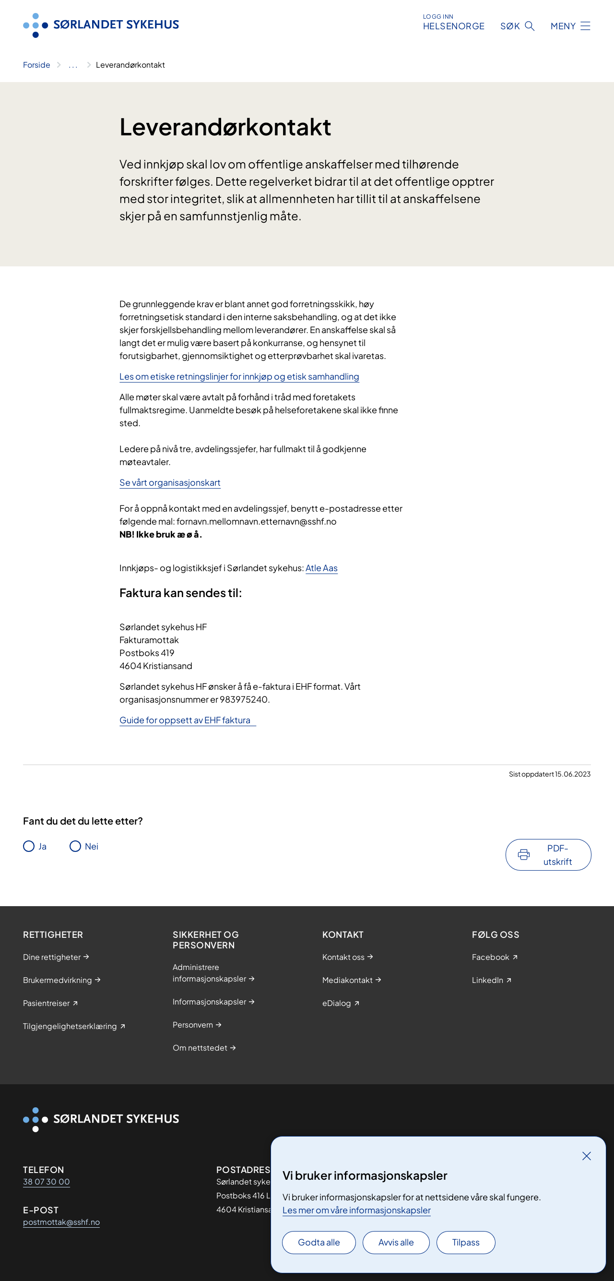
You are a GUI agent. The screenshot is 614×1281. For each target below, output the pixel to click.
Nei (91, 845)
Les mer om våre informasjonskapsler (357, 1209)
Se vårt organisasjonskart (170, 482)
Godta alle (319, 1241)
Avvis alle (396, 1241)
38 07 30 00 (46, 1181)
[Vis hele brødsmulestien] (73, 65)
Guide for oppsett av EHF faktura (187, 719)
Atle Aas (322, 567)
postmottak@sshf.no (61, 1222)
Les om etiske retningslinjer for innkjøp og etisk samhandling (239, 376)
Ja (42, 845)
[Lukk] (586, 1155)
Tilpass (466, 1241)
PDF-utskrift (557, 854)
